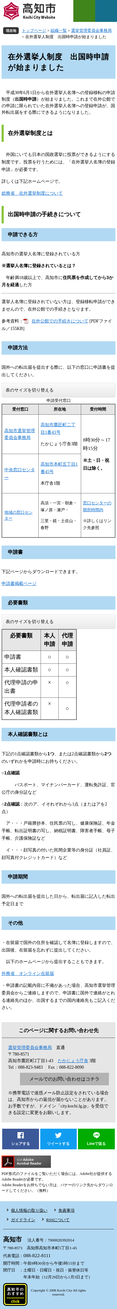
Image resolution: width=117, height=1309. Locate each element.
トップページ (34, 30)
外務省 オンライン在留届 (28, 973)
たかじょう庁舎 (73, 1060)
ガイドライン (23, 1219)
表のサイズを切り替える (30, 390)
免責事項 (66, 1210)
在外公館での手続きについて (60, 321)
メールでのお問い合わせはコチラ (64, 1079)
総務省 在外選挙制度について (32, 193)
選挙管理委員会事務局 (91, 30)
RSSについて (58, 1219)
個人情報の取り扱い (29, 1210)
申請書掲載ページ (19, 583)
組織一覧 (59, 30)
